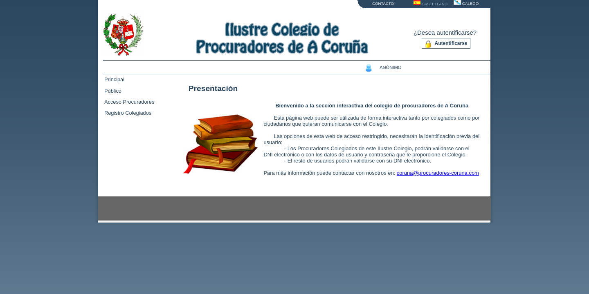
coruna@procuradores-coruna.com (438, 173)
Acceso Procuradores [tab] (129, 102)
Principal (114, 79)
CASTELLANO (434, 4)
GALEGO (470, 3)
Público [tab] (112, 91)
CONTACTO (383, 3)
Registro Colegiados (127, 113)
